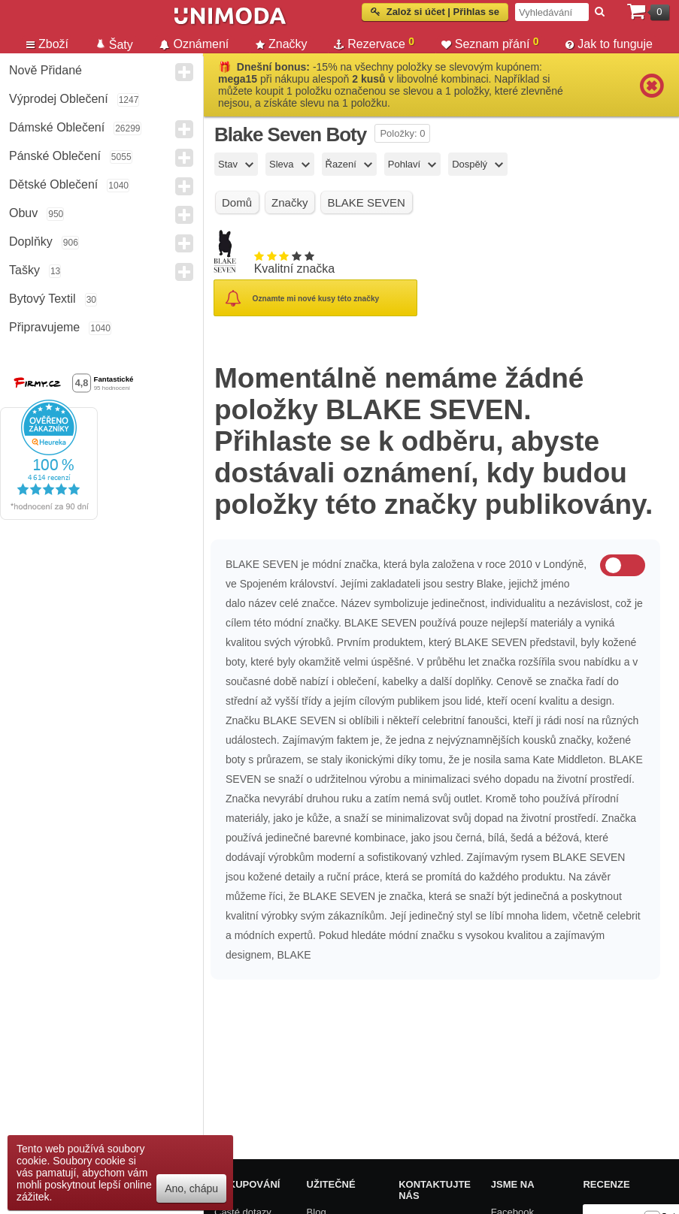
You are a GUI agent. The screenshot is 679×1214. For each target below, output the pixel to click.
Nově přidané (45, 70)
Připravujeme (44, 327)
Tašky (24, 270)
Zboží (47, 44)
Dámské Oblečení (57, 127)
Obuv (23, 213)
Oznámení (194, 44)
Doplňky (31, 241)
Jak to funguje (609, 44)
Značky (282, 44)
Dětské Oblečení (53, 184)
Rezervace (374, 42)
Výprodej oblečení (58, 98)
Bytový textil (42, 298)
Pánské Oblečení (55, 155)
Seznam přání (490, 42)
